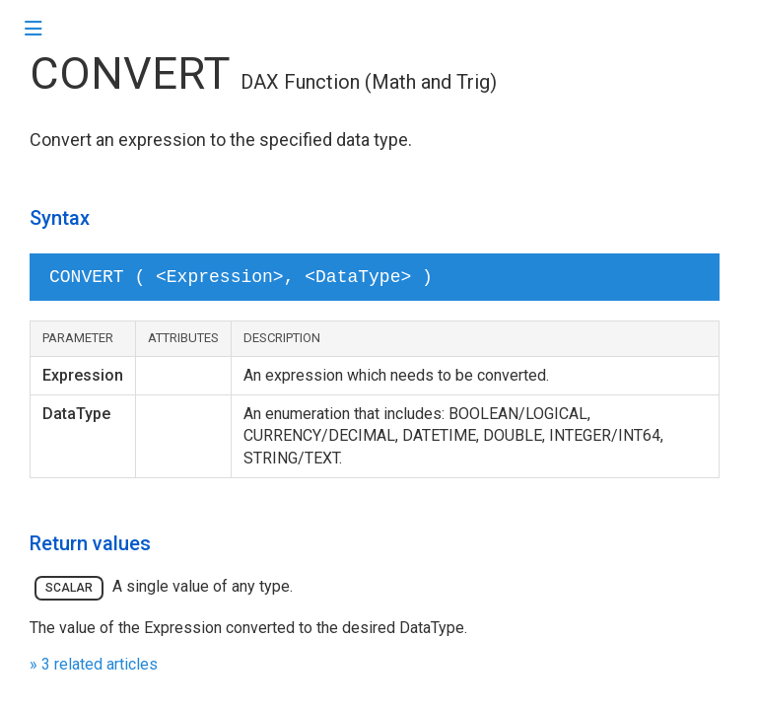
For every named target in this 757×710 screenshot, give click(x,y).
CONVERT (130, 73)
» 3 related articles (94, 664)
